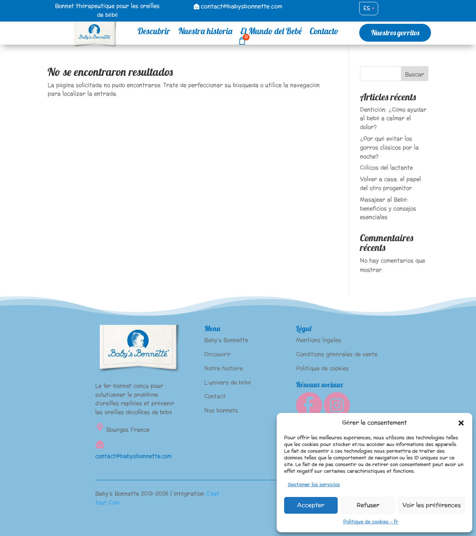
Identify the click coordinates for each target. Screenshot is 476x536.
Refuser (368, 505)
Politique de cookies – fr (371, 522)
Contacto (324, 32)
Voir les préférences (431, 505)
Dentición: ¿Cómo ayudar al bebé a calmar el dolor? (393, 118)
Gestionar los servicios (314, 485)
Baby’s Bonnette (226, 340)
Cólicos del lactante (386, 167)
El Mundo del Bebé (271, 32)
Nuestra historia (205, 32)
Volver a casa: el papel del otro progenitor (390, 184)
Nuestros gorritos (395, 32)
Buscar (414, 74)
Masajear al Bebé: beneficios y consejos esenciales (388, 208)
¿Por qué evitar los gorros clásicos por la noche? (389, 147)
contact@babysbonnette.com (241, 7)
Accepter (310, 505)
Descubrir (154, 32)
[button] (461, 423)
